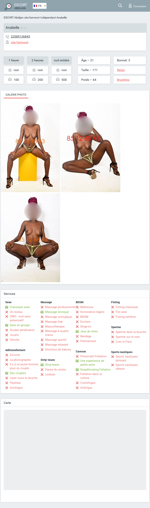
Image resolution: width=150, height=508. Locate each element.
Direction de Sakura (58, 349)
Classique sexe (20, 307)
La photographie (20, 360)
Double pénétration (22, 330)
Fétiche (14, 340)
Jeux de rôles (89, 331)
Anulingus (16, 387)
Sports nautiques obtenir (127, 367)
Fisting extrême (126, 317)
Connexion (137, 6)
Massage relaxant (56, 344)
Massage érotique (57, 312)
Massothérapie (55, 326)
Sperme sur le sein (128, 337)
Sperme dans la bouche (131, 332)
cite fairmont (32, 17)
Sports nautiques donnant (127, 358)
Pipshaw (15, 383)
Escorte (15, 355)
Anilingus (86, 387)
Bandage (85, 336)
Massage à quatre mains (57, 333)
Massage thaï (54, 321)
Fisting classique (127, 307)
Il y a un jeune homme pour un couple (24, 366)
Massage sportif (55, 340)
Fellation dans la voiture (91, 376)
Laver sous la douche (24, 378)
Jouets (14, 335)
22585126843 (20, 36)
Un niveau (16, 312)
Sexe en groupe (20, 325)
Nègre (121, 70)
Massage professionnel (60, 307)
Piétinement (88, 341)
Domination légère (92, 312)
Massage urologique (58, 317)
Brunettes (123, 80)
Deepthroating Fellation (95, 369)
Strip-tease (52, 364)
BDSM (84, 317)
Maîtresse (86, 307)
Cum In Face (124, 341)
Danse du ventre (55, 369)
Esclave (85, 321)
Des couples (18, 373)
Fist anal (121, 312)
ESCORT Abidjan (13, 17)
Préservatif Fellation (93, 356)
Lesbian (50, 374)
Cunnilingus (88, 383)
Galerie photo (16, 94)
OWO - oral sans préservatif (20, 318)
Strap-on (85, 326)
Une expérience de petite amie (92, 362)
